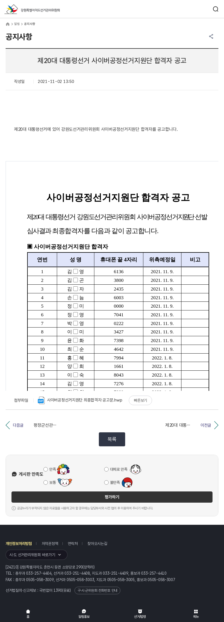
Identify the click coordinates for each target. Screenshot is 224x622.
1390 (57, 590)
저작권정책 (50, 543)
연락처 (73, 543)
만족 (52, 469)
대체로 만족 (118, 469)
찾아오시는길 (97, 543)
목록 (112, 439)
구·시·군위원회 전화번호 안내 (97, 590)
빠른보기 (140, 400)
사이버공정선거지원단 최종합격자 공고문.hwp (80, 400)
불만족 (115, 482)
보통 (52, 482)
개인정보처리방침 (19, 543)
